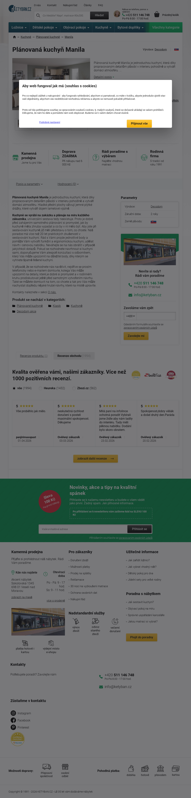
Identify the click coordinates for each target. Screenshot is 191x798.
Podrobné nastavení (49, 122)
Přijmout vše (139, 123)
